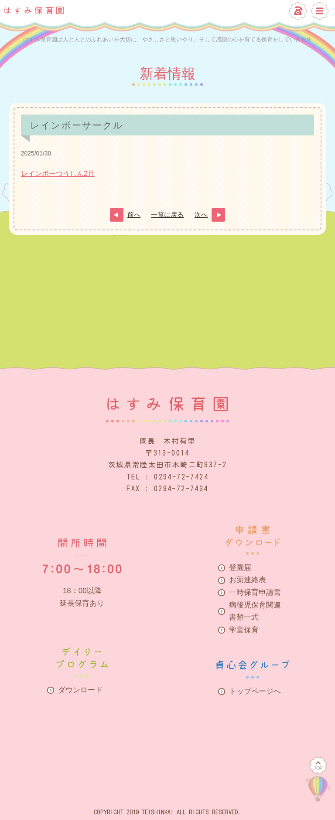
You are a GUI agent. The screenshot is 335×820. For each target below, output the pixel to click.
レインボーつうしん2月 (58, 173)
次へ (201, 214)
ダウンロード (80, 690)
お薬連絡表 (247, 580)
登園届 (240, 568)
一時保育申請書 (255, 592)
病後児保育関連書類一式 (255, 611)
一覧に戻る (167, 214)
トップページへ (255, 691)
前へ (133, 214)
